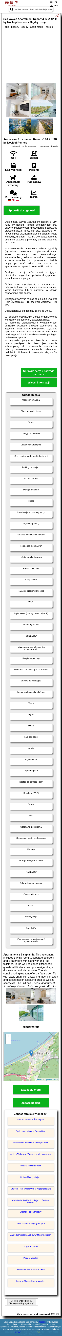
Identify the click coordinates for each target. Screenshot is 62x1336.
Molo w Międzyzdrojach (30, 1177)
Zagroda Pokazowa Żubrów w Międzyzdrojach (30, 1235)
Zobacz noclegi (31, 1102)
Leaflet (38, 1080)
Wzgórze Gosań (30, 1246)
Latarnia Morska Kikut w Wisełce (30, 1281)
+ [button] (8, 1036)
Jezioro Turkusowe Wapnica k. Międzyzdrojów (30, 1154)
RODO (18, 1332)
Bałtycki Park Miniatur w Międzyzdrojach (30, 1143)
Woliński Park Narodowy (30, 1212)
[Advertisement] (31, 55)
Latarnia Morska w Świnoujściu (30, 1119)
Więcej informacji (39, 382)
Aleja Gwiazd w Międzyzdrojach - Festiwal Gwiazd (30, 1201)
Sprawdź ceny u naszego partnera (38, 373)
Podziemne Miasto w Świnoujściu (30, 1131)
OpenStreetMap (51, 1080)
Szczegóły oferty (31, 1089)
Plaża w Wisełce (30, 1258)
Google (42, 1322)
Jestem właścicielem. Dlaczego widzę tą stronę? (21, 1302)
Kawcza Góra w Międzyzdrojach (31, 1223)
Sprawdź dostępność (21, 210)
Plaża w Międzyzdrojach (30, 1166)
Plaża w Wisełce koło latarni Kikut (30, 1269)
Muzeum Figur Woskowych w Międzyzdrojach (31, 1189)
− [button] (8, 1041)
